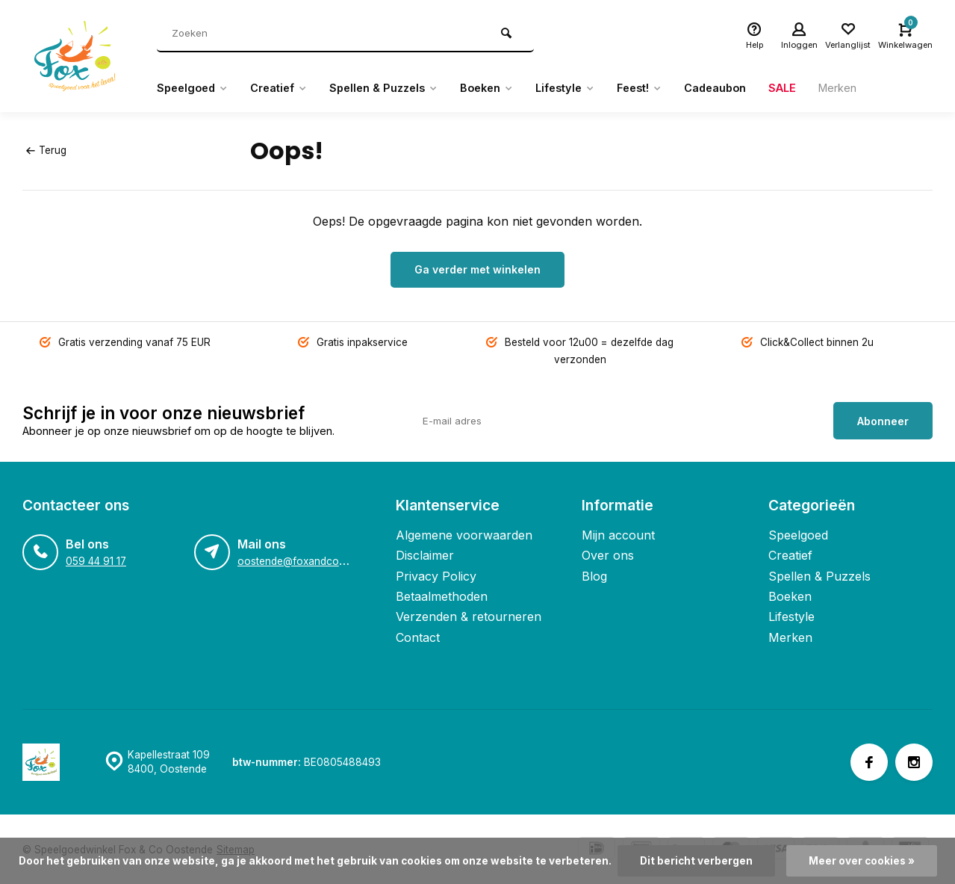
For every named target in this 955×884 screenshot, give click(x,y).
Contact (418, 635)
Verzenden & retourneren (468, 615)
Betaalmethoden (442, 594)
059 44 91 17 (96, 560)
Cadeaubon (757, 88)
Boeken (511, 88)
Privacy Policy (436, 573)
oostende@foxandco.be (295, 560)
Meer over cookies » (862, 861)
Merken (888, 88)
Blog (594, 573)
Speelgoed (195, 88)
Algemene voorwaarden (464, 533)
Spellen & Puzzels (400, 88)
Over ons (608, 553)
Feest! (675, 88)
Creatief (288, 88)
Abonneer (883, 418)
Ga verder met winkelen (477, 269)
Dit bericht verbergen (696, 861)
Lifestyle (595, 88)
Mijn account (618, 533)
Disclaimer (425, 553)
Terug (46, 150)
